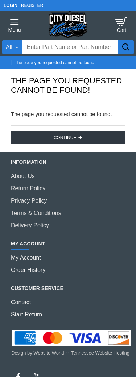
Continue (65, 137)
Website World (48, 353)
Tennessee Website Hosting (100, 353)
